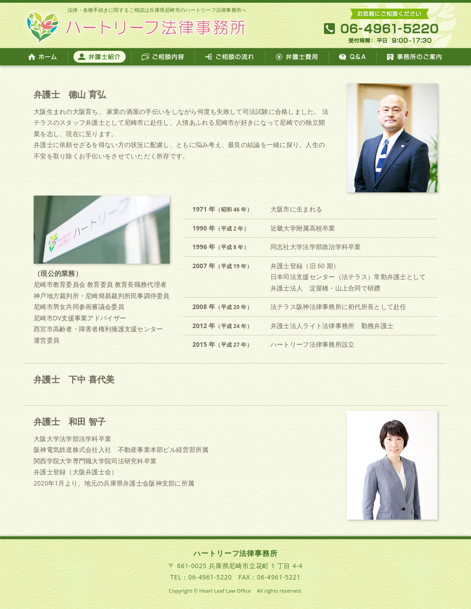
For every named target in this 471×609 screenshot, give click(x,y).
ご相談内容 (163, 57)
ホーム (43, 57)
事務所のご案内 (415, 57)
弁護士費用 (297, 57)
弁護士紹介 (100, 57)
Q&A (352, 57)
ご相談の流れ (230, 57)
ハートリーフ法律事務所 (135, 25)
